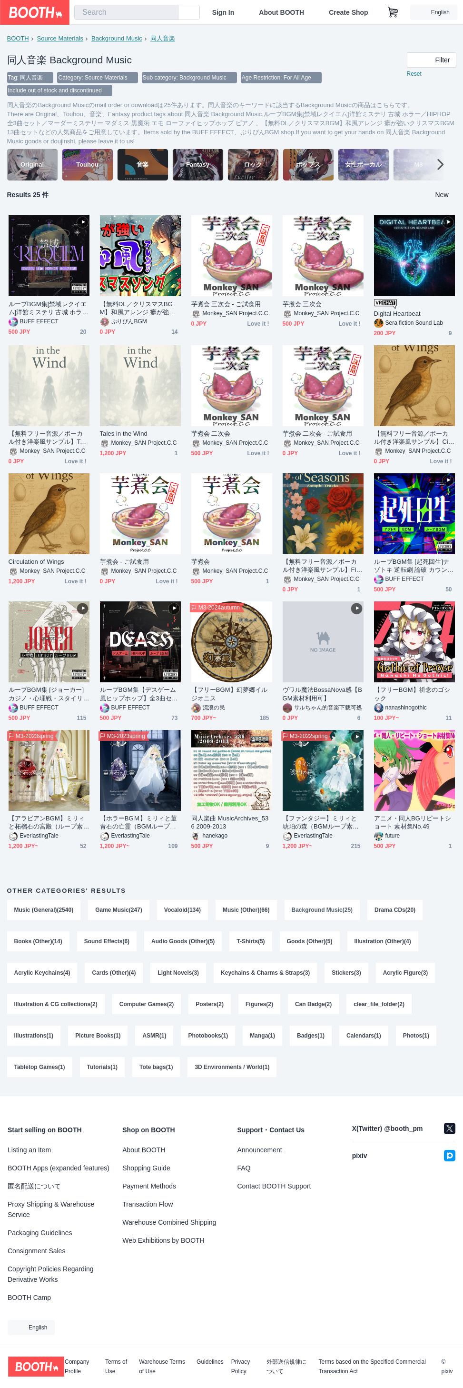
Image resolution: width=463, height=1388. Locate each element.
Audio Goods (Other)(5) (183, 942)
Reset (414, 74)
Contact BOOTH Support (274, 1186)
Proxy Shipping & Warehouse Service (51, 1209)
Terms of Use (116, 1366)
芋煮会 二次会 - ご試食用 (317, 434)
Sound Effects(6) (106, 942)
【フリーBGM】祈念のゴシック (412, 694)
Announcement (259, 1150)
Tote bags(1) (156, 1068)
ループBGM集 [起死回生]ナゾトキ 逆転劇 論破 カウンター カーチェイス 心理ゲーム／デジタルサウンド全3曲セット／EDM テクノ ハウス (414, 567)
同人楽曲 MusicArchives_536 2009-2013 (230, 823)
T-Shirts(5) (251, 942)
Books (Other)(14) (38, 942)
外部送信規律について (286, 1366)
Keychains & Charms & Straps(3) (265, 973)
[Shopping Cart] (393, 12)
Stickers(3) (346, 973)
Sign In (223, 12)
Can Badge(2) (313, 1005)
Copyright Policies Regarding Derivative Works (51, 1274)
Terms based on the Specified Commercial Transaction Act (371, 1366)
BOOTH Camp (29, 1297)
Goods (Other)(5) (310, 942)
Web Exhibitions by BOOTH (163, 1240)
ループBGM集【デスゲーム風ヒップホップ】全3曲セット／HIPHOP (139, 695)
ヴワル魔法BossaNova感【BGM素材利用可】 (323, 694)
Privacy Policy (240, 1366)
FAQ (244, 1168)
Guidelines (210, 1362)
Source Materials (60, 38)
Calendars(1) (363, 1036)
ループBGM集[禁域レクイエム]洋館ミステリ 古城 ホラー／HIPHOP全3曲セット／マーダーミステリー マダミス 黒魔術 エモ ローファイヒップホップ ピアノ (49, 309)
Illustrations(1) (34, 1036)
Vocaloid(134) (182, 911)
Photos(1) (416, 1036)
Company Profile (77, 1366)
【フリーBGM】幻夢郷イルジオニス (229, 694)
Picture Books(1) (97, 1036)
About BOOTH (281, 12)
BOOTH (18, 38)
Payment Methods (149, 1186)
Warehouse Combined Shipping (169, 1222)
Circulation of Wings (36, 562)
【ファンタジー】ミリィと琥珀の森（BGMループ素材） (320, 823)
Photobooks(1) (208, 1036)
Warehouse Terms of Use (162, 1366)
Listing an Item (29, 1150)
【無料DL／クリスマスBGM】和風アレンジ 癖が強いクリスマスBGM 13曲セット (139, 309)
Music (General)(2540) (44, 911)
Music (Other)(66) (246, 911)
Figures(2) (259, 1005)
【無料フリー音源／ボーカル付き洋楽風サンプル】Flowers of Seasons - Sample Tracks (323, 567)
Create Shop (348, 12)
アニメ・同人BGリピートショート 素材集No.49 (413, 823)
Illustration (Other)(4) (383, 942)
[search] (169, 13)
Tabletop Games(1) (39, 1068)
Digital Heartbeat (397, 314)
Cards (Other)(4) (114, 973)
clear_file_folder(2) (379, 1005)
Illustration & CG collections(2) (56, 1005)
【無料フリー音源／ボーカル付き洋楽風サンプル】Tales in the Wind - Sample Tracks (49, 439)
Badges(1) (311, 1036)
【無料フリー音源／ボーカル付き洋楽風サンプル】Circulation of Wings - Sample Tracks (413, 439)
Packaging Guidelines (40, 1233)
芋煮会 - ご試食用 (124, 562)
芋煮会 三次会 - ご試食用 (226, 305)
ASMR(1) (155, 1036)
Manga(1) (263, 1036)
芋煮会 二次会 (210, 434)
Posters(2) (210, 1005)
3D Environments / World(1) (232, 1068)
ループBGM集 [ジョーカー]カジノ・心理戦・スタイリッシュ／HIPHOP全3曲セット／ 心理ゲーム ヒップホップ (48, 695)
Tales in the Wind (124, 434)
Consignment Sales (36, 1251)
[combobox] (126, 12)
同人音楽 (162, 38)
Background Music (116, 38)
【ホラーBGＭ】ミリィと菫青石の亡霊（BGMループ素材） (138, 823)
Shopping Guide (146, 1168)
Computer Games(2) (146, 1005)
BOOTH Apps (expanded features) (58, 1168)
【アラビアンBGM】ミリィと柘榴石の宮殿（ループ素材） (47, 823)
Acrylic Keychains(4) (42, 973)
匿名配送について (34, 1186)
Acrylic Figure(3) (405, 973)
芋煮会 (200, 562)
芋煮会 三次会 (302, 305)
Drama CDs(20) (394, 911)
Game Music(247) (118, 911)
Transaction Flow (147, 1204)
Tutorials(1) (102, 1068)
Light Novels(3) (178, 973)
